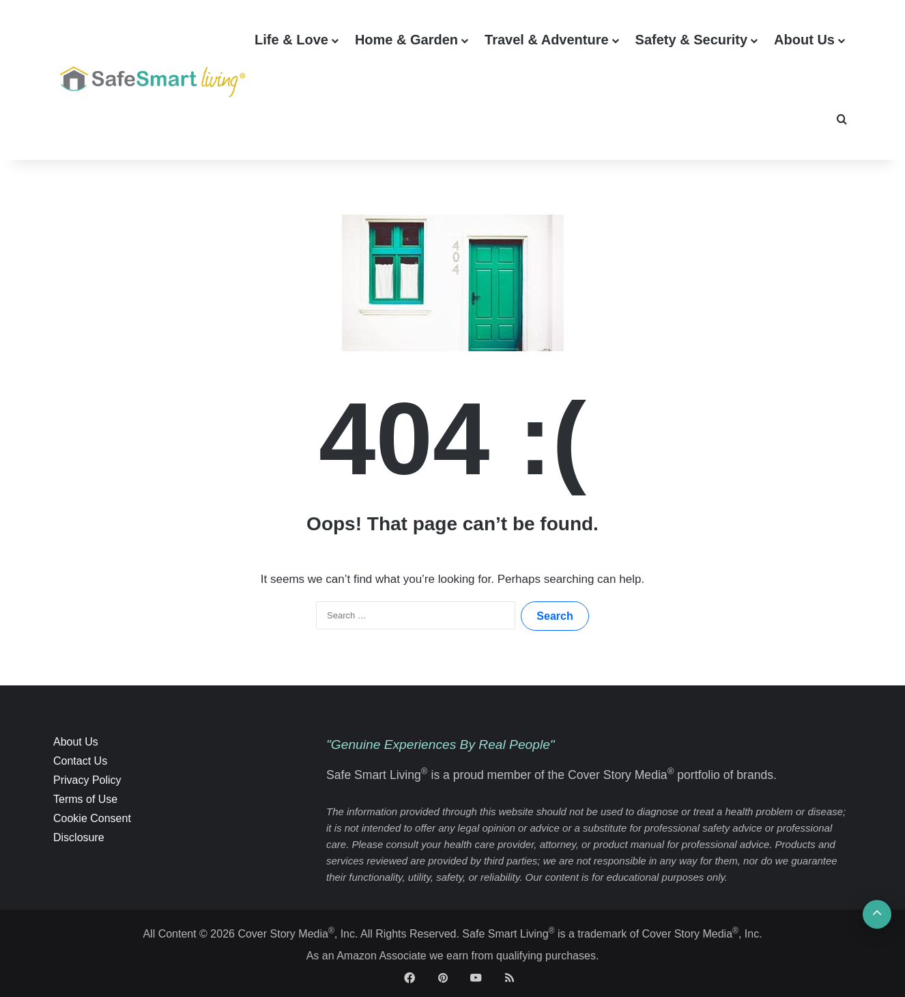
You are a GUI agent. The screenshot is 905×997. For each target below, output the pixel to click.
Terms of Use (85, 799)
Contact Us (80, 761)
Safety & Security (691, 39)
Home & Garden (406, 39)
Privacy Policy (87, 780)
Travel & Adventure (547, 39)
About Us (804, 39)
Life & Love (291, 39)
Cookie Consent (92, 818)
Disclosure (78, 837)
